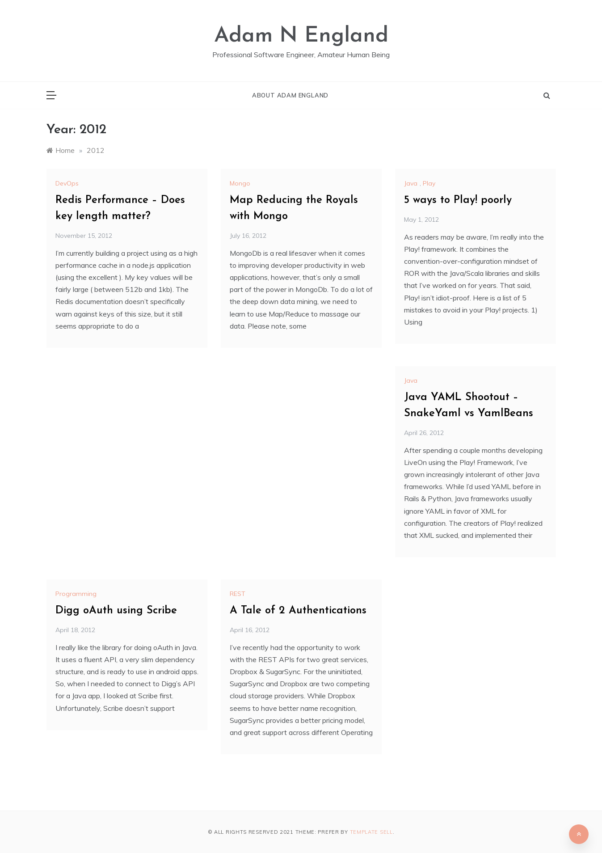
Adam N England (301, 36)
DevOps (67, 183)
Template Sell (371, 832)
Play (429, 183)
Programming (76, 594)
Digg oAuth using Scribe (116, 610)
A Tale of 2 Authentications (298, 610)
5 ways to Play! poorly (458, 200)
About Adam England (290, 95)
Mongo (240, 183)
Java (410, 183)
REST (237, 594)
